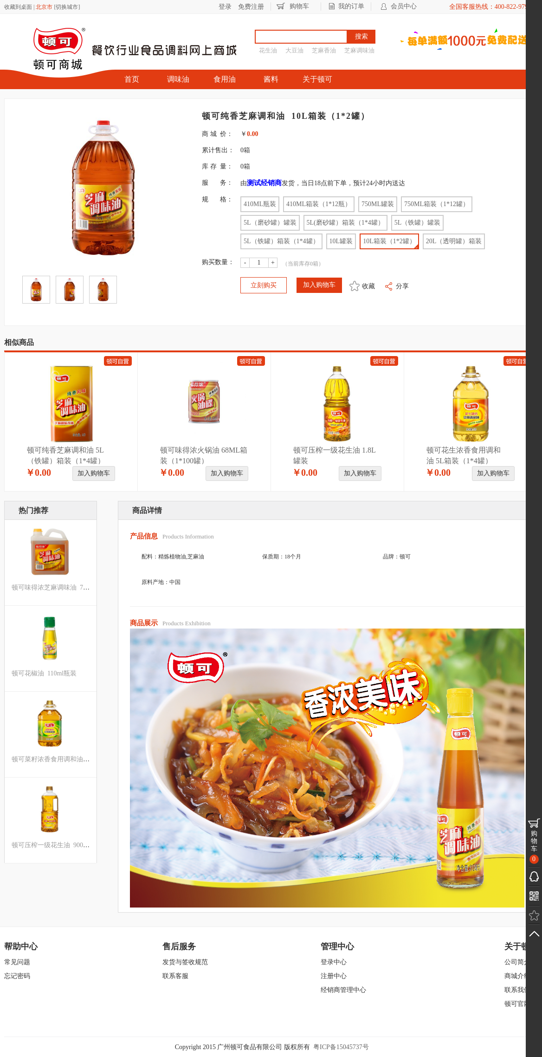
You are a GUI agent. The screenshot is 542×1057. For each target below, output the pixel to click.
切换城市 (67, 7)
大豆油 (294, 50)
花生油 (268, 50)
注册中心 (334, 976)
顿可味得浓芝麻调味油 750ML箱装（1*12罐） (78, 587)
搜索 (361, 36)
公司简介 (517, 962)
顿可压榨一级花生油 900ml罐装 (57, 845)
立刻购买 (264, 285)
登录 (225, 6)
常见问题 (17, 962)
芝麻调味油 (359, 50)
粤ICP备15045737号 (341, 1047)
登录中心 (334, 962)
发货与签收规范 (185, 962)
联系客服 (175, 976)
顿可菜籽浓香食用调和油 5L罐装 (59, 759)
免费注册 (251, 6)
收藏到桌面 (18, 7)
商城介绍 (517, 976)
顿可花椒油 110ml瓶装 (44, 673)
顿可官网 (517, 1003)
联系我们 (517, 989)
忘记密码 (17, 976)
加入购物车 (93, 473)
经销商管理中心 (343, 989)
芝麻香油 (324, 50)
